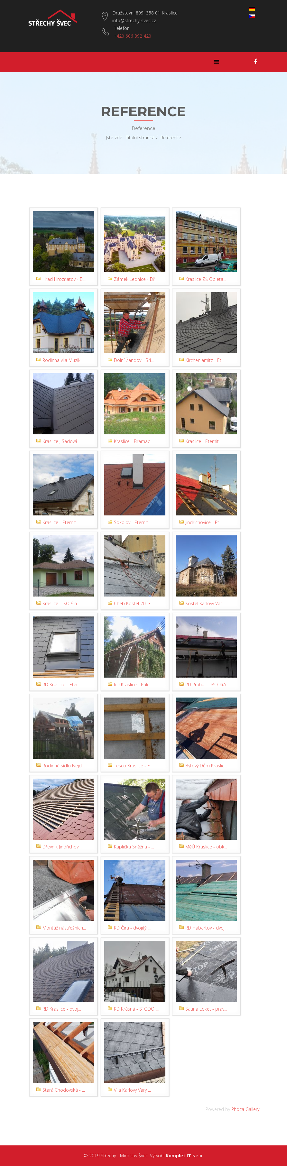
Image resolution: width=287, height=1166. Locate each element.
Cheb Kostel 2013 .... (135, 603)
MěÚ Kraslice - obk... (206, 847)
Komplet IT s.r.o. (185, 1155)
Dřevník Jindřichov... (61, 847)
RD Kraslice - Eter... (61, 684)
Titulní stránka (140, 137)
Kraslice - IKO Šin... (61, 603)
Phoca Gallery (245, 1109)
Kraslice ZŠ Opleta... (205, 279)
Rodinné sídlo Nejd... (63, 766)
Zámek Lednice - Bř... (135, 279)
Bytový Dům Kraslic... (206, 766)
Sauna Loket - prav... (206, 1009)
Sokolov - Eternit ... (133, 522)
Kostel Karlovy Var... (205, 603)
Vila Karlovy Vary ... (132, 1090)
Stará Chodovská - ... (63, 1090)
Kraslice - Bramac (132, 441)
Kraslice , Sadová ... (61, 441)
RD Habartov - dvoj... (206, 928)
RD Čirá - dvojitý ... (132, 928)
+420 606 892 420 (132, 36)
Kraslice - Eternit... (203, 441)
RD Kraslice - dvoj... (61, 1009)
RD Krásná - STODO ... (136, 1009)
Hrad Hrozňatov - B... (64, 279)
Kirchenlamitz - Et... (204, 360)
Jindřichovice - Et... (203, 522)
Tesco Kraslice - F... (133, 766)
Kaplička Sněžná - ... (134, 847)
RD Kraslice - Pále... (133, 684)
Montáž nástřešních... (64, 928)
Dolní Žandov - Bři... (134, 360)
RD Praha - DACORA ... (207, 684)
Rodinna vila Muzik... (62, 360)
